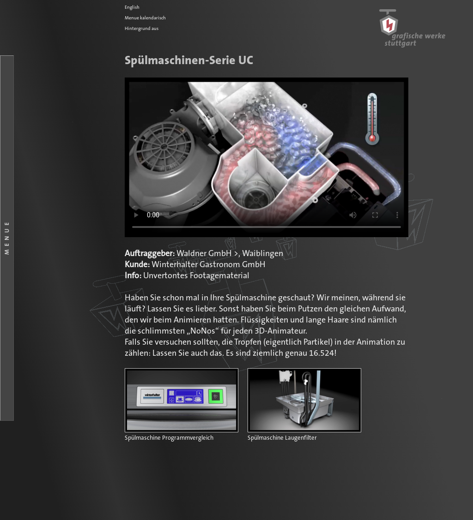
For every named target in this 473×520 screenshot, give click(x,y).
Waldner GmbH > (207, 253)
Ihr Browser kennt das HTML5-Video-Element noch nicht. (266, 157)
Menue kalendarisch (145, 18)
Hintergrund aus (141, 28)
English (132, 7)
